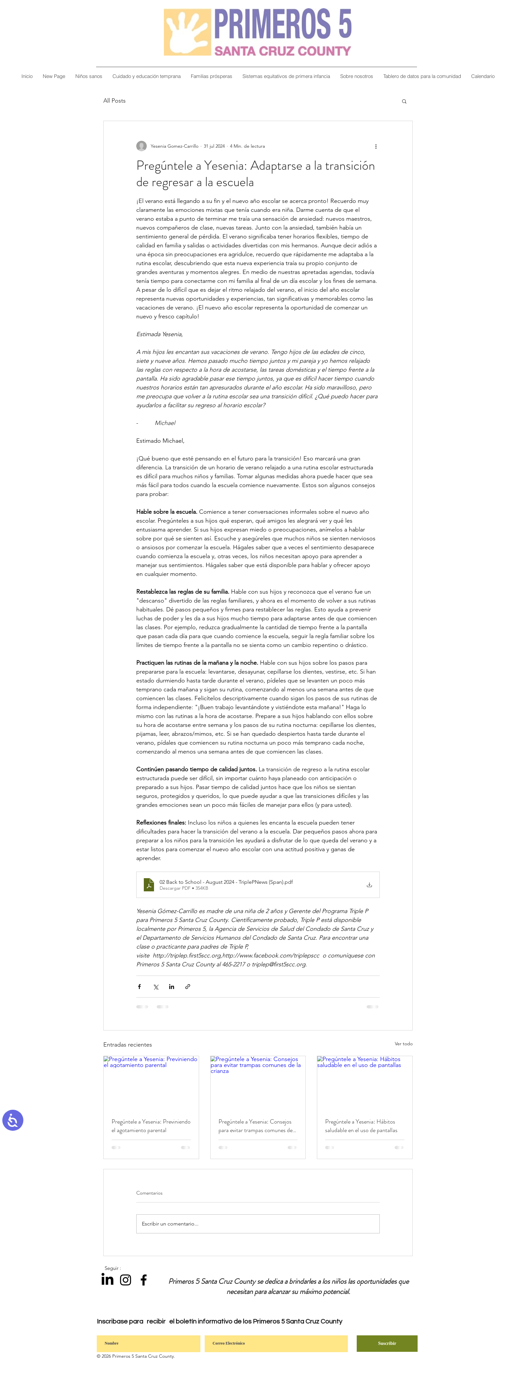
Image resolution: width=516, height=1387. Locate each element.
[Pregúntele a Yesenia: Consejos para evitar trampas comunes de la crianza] (258, 1082)
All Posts (114, 100)
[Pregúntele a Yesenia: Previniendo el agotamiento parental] (151, 1082)
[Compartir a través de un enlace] (188, 986)
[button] (356, 76)
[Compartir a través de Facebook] (139, 986)
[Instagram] (125, 1280)
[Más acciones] (376, 146)
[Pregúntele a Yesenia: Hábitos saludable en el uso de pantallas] (364, 1082)
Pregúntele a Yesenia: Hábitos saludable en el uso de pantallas (361, 1125)
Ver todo (404, 1044)
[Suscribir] (387, 1343)
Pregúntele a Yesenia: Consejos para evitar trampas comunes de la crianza (256, 1125)
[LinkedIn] (107, 1280)
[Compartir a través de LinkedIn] (171, 986)
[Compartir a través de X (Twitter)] (155, 986)
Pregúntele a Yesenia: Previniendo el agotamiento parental (151, 1125)
